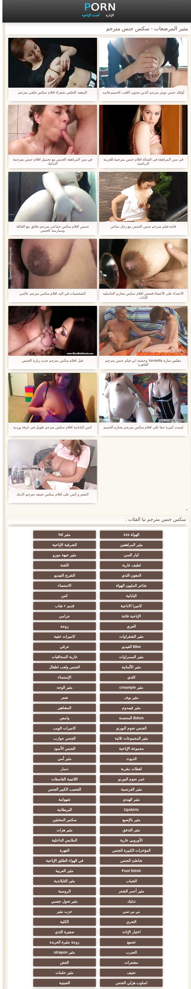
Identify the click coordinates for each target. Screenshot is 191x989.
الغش (95, 820)
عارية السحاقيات (95, 616)
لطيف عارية (148, 555)
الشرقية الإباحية (148, 545)
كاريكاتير (95, 901)
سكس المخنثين (148, 728)
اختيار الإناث (148, 799)
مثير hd (95, 534)
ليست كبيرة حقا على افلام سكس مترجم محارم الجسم (141, 427)
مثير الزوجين (95, 850)
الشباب (43, 759)
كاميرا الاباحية (43, 575)
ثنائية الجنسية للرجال (148, 871)
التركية (148, 850)
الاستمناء (43, 565)
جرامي (43, 585)
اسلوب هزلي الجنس (95, 830)
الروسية (43, 769)
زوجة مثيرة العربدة (148, 810)
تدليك (148, 779)
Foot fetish (148, 759)
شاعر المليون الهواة (95, 565)
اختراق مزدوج (43, 860)
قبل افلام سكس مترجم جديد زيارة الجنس (50, 360)
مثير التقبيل (95, 891)
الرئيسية (95, 982)
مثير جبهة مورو (43, 545)
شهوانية (43, 708)
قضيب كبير (43, 932)
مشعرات (148, 820)
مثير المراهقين (43, 534)
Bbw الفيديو (95, 606)
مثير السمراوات (148, 616)
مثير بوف (43, 636)
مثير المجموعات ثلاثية (95, 667)
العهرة (148, 748)
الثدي (96, 626)
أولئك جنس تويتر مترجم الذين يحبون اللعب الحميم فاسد (141, 92)
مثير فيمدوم (95, 646)
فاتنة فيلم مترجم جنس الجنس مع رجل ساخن (141, 226)
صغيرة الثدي (95, 799)
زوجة (95, 596)
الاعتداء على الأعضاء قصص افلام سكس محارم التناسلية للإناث (140, 295)
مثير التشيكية (95, 840)
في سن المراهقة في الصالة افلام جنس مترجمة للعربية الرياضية (141, 161)
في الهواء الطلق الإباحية (43, 748)
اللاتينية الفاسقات (95, 697)
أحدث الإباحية (88, 15)
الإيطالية (43, 850)
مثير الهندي (95, 708)
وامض (95, 657)
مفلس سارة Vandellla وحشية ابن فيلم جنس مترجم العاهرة (141, 362)
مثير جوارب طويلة (95, 881)
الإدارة (107, 15)
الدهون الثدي (43, 555)
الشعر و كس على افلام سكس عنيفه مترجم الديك (50, 494)
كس (95, 575)
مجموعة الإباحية (148, 677)
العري (147, 596)
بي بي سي (43, 779)
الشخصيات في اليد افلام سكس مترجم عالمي (50, 293)
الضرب (95, 810)
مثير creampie (148, 636)
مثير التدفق (95, 728)
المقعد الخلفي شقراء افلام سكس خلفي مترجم (50, 92)
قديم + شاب (148, 585)
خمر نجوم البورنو (148, 697)
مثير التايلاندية (148, 769)
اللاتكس (148, 911)
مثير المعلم (148, 901)
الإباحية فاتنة (95, 585)
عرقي (43, 606)
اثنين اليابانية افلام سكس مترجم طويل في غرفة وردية (50, 427)
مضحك (43, 881)
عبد (148, 840)
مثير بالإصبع (43, 718)
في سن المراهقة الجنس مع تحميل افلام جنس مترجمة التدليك (50, 161)
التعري (96, 789)
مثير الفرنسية (43, 697)
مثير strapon (43, 810)
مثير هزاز (43, 911)
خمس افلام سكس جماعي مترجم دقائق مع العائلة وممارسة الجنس (50, 228)
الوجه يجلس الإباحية (148, 922)
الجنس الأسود (95, 677)
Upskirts (147, 718)
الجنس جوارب (43, 667)
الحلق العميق (148, 881)
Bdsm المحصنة (148, 657)
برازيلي (43, 871)
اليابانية (148, 575)
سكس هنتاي (148, 932)
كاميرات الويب (148, 667)
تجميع (43, 799)
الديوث (43, 677)
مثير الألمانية (43, 616)
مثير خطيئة (43, 840)
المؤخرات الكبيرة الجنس (43, 738)
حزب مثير (148, 789)
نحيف (43, 820)
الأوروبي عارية (148, 738)
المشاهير (43, 646)
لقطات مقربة (95, 687)
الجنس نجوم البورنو (43, 657)
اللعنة (95, 555)
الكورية (147, 860)
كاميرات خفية (148, 606)
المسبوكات (95, 860)
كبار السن (95, 545)
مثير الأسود (43, 901)
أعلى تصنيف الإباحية (95, 911)
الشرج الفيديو (147, 565)
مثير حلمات (148, 830)
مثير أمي (148, 687)
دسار (43, 687)
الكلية (43, 789)
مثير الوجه (96, 636)
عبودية (43, 891)
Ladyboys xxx (95, 932)
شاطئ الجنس (96, 748)
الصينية (43, 830)
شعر (148, 646)
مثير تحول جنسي (95, 779)
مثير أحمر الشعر (95, 769)
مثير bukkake (95, 922)
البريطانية (95, 718)
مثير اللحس (43, 922)
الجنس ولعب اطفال (148, 626)
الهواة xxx (148, 534)
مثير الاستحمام (95, 871)
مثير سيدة (148, 891)
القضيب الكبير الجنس (148, 708)
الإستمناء (43, 626)
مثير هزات (43, 728)
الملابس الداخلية (95, 738)
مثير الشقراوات (43, 596)
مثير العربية (95, 759)
